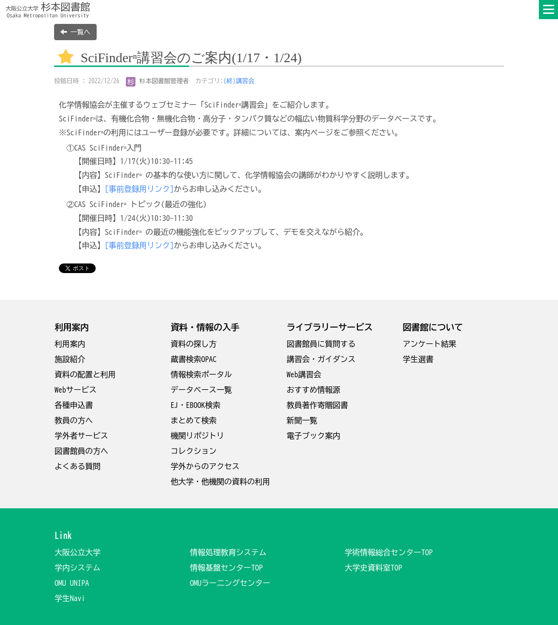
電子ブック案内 (313, 435)
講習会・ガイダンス (321, 359)
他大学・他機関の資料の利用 (220, 481)
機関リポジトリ (197, 435)
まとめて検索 (194, 420)
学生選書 (418, 359)
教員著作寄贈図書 (317, 405)
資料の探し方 (194, 344)
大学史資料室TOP (373, 567)
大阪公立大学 (77, 552)
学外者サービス (81, 435)
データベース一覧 (201, 390)
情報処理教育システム (228, 552)
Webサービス (76, 390)
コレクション (194, 451)
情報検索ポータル (201, 374)
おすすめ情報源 (313, 390)
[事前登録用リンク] (139, 189)
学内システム (77, 567)
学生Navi (70, 598)
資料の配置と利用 (85, 374)
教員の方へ (74, 420)
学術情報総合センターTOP (389, 552)
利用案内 (70, 344)
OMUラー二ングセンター (230, 583)
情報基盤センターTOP (226, 567)
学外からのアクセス (205, 466)
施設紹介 (70, 359)
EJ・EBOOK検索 (196, 405)
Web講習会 (304, 374)
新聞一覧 (302, 420)
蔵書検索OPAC (194, 359)
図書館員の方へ (81, 451)
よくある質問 (77, 466)
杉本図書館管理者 (158, 81)
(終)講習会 (239, 81)
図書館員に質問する (321, 344)
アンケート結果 (430, 344)
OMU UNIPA (72, 583)
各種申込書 (74, 405)
